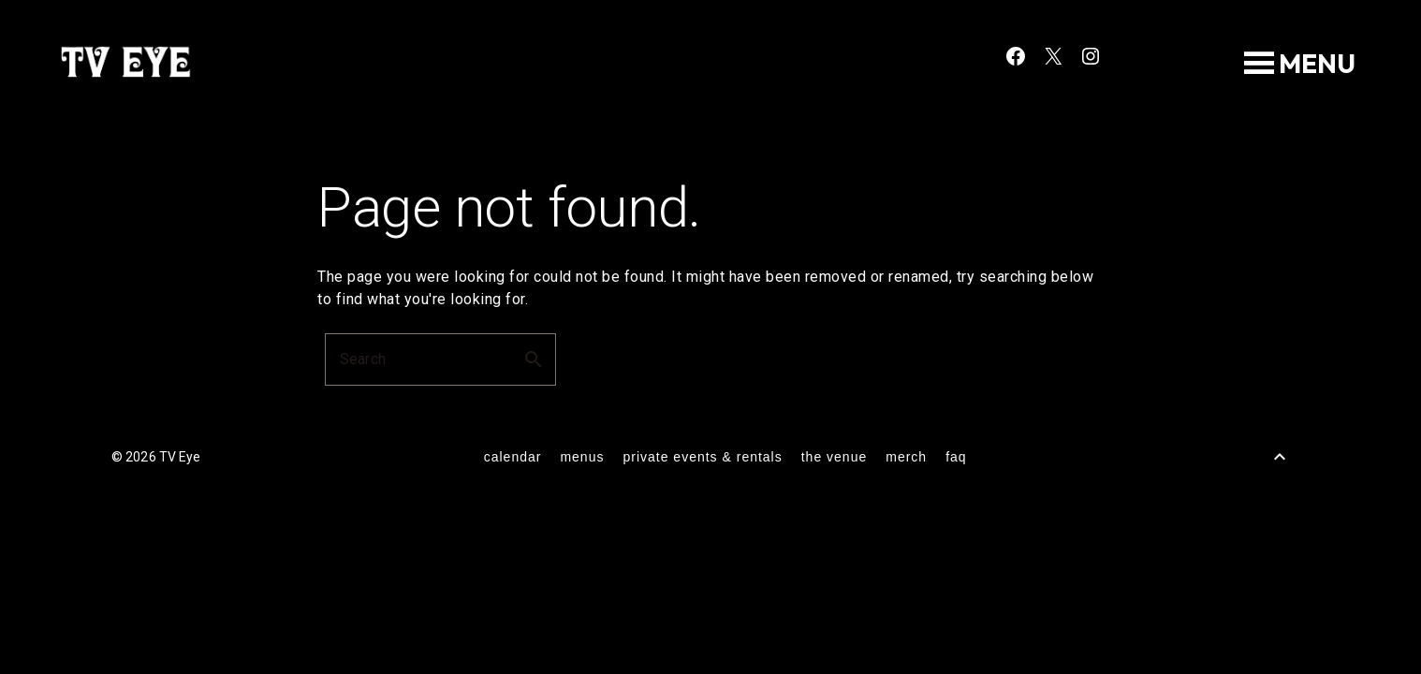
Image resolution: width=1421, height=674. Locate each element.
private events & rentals (702, 456)
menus (582, 456)
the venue (834, 456)
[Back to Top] (1280, 457)
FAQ (955, 456)
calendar (513, 456)
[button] (1317, 63)
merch (906, 456)
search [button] (533, 359)
